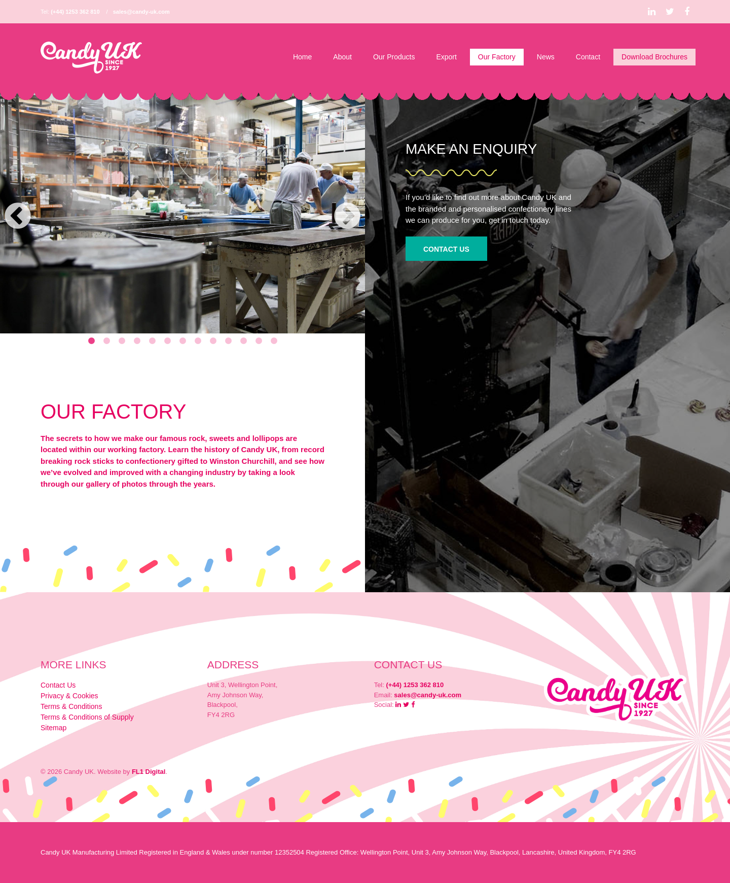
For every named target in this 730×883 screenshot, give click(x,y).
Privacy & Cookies (69, 696)
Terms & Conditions (71, 706)
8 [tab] (198, 341)
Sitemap (53, 728)
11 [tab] (243, 341)
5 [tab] (152, 341)
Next (347, 216)
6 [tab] (167, 341)
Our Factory (497, 57)
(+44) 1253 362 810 (75, 12)
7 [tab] (182, 341)
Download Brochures (654, 57)
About (342, 57)
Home (302, 57)
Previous (18, 216)
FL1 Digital (148, 771)
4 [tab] (137, 341)
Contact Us (446, 249)
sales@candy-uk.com (141, 12)
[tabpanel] (182, 211)
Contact (588, 57)
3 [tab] (122, 341)
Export (446, 57)
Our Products (394, 57)
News (546, 57)
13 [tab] (274, 341)
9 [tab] (213, 341)
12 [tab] (258, 341)
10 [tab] (228, 341)
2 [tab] (106, 341)
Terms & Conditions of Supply (87, 717)
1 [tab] (91, 341)
